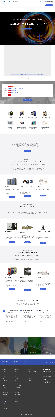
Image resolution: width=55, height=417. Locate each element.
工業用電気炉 (10, 117)
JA (42, 5)
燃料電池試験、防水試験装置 (33, 117)
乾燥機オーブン (21, 117)
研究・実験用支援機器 (45, 127)
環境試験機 (10, 127)
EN (43, 5)
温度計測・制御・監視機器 (21, 127)
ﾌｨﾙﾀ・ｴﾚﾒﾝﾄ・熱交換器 (33, 127)
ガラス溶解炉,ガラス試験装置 (45, 117)
